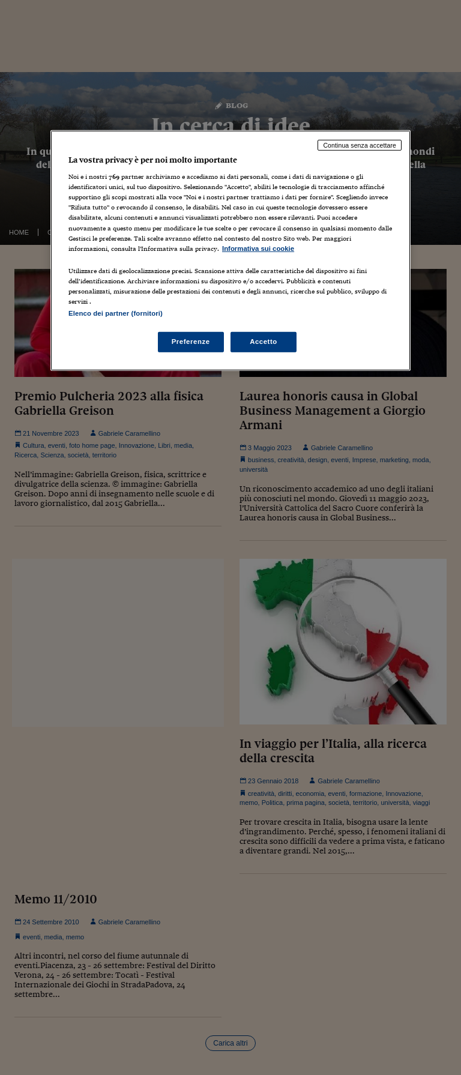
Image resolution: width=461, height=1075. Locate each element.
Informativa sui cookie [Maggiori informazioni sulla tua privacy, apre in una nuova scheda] (258, 248)
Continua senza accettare (359, 144)
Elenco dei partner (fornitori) (115, 313)
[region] (230, 250)
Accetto (263, 341)
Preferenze (191, 341)
